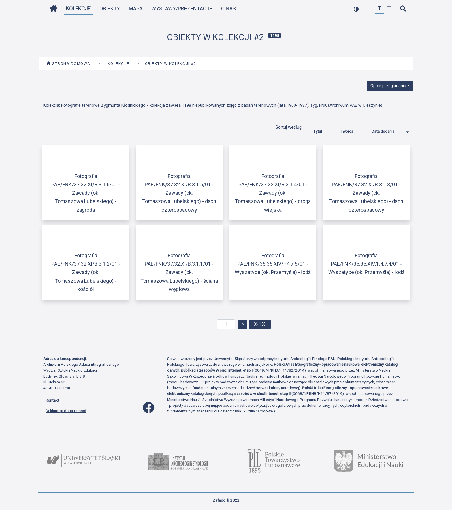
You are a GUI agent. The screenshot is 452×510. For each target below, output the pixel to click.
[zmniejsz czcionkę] (370, 9)
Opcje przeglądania (388, 85)
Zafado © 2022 (226, 500)
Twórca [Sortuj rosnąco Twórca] (351, 130)
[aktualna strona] (226, 324)
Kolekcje (78, 8)
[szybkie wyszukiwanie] (403, 9)
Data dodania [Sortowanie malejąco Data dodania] (388, 130)
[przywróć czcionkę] (379, 9)
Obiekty (109, 8)
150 (262, 324)
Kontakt (52, 400)
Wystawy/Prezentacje (181, 8)
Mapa (135, 8)
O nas (228, 8)
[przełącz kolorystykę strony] (356, 9)
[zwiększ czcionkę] (389, 9)
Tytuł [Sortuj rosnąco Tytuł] (322, 130)
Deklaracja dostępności (66, 410)
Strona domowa (68, 63)
